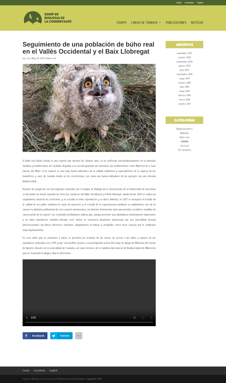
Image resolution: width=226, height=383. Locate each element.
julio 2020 (184, 70)
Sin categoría (184, 149)
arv (28, 58)
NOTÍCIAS (197, 23)
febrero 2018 (184, 95)
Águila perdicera (184, 128)
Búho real (51, 58)
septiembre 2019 (184, 74)
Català (179, 3)
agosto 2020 (184, 65)
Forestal (184, 145)
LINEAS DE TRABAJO (144, 23)
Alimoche (184, 133)
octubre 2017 (184, 103)
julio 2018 (184, 86)
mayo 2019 (184, 78)
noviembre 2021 (184, 53)
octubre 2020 (184, 57)
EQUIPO (122, 23)
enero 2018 (184, 99)
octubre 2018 (184, 82)
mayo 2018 (184, 91)
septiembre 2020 (184, 61)
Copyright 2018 (94, 378)
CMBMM (184, 141)
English (200, 3)
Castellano (189, 3)
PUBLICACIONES (176, 23)
